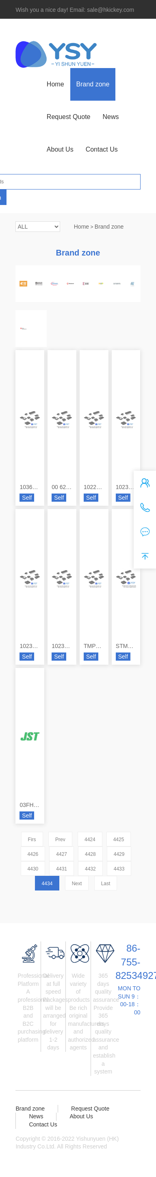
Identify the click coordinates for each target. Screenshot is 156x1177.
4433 (119, 869)
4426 (33, 854)
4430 (33, 869)
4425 (118, 839)
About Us (60, 149)
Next (77, 883)
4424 (89, 839)
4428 (90, 854)
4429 (119, 854)
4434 (47, 883)
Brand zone (93, 84)
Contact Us (102, 149)
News (110, 116)
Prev (60, 839)
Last (105, 883)
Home (55, 84)
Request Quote (69, 116)
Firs (32, 839)
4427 (61, 854)
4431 (61, 869)
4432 (90, 869)
